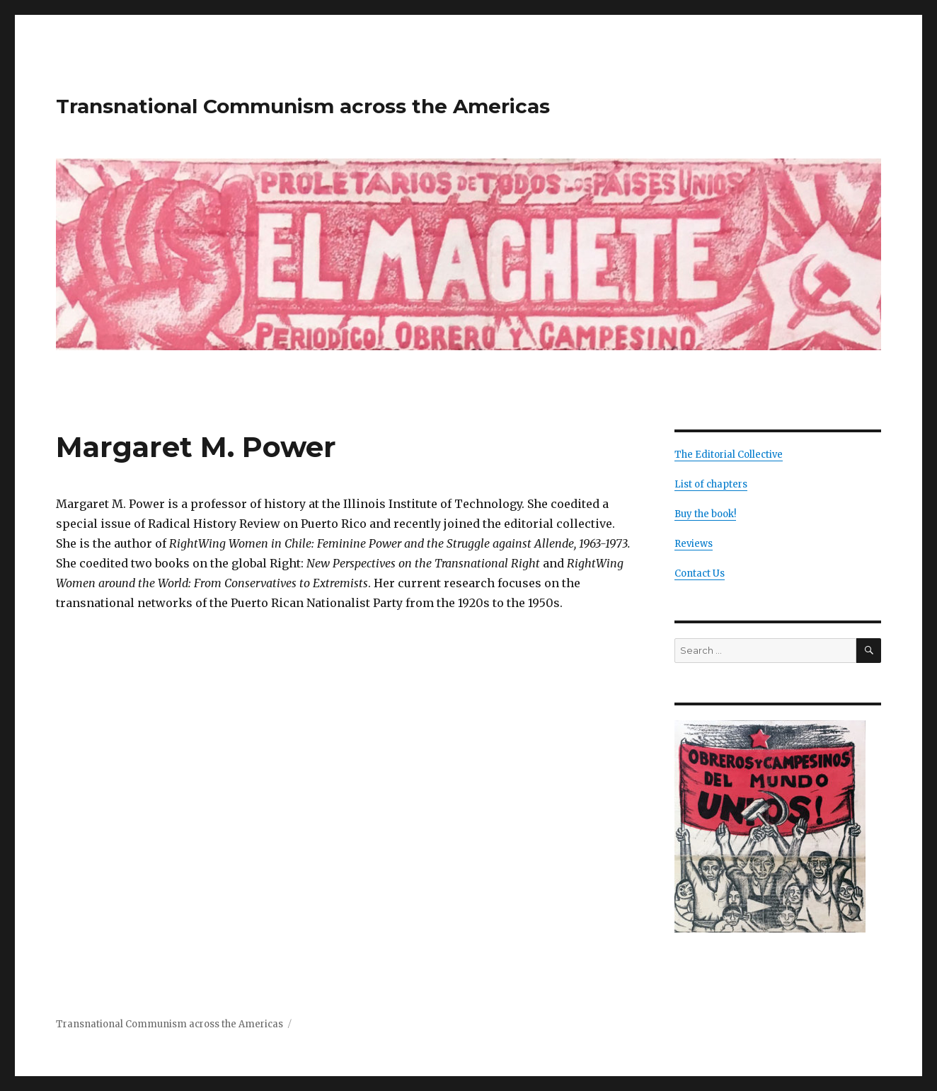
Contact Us (699, 573)
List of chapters (710, 484)
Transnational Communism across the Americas (303, 106)
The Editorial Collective (728, 455)
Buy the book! (705, 514)
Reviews (693, 544)
